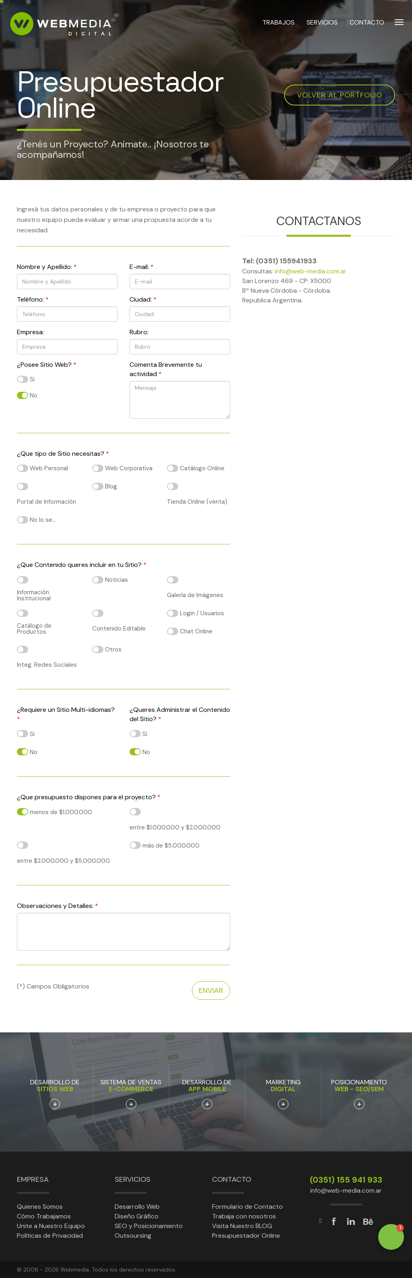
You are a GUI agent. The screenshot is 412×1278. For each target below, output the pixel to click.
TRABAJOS (278, 23)
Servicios (132, 1179)
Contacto (231, 1179)
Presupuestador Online (246, 1235)
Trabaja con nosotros (244, 1216)
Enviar (211, 990)
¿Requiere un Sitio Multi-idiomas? (66, 714)
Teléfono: (33, 299)
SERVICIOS (322, 23)
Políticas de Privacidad (50, 1235)
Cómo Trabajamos (44, 1216)
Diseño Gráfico (137, 1216)
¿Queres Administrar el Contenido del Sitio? (180, 714)
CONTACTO (367, 23)
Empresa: (30, 332)
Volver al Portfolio (339, 95)
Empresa (33, 1179)
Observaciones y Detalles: (57, 906)
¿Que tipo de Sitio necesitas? (63, 453)
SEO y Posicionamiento (149, 1226)
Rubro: (139, 332)
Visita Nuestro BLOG (242, 1226)
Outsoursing (133, 1235)
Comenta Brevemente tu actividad (166, 369)
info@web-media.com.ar (310, 271)
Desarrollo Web (137, 1206)
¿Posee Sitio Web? (46, 364)
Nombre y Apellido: (47, 267)
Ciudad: (143, 299)
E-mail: (142, 267)
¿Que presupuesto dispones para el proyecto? (89, 797)
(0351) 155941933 (286, 261)
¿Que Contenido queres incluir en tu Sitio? (81, 564)
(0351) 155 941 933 (346, 1180)
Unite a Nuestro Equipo (51, 1226)
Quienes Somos (40, 1206)
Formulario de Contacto (247, 1206)
